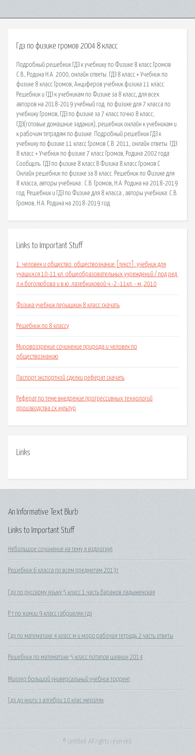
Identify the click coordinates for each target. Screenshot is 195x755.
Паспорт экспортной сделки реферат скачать (70, 377)
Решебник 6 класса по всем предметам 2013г (63, 570)
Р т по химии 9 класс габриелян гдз (50, 613)
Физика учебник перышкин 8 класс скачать (68, 305)
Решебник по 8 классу (42, 326)
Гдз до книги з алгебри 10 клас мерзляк (56, 700)
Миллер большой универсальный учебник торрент (69, 679)
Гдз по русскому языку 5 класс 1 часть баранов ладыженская (81, 592)
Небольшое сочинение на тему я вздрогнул (60, 549)
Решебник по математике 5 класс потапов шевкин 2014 (75, 657)
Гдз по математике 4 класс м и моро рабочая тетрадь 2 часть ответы (90, 636)
